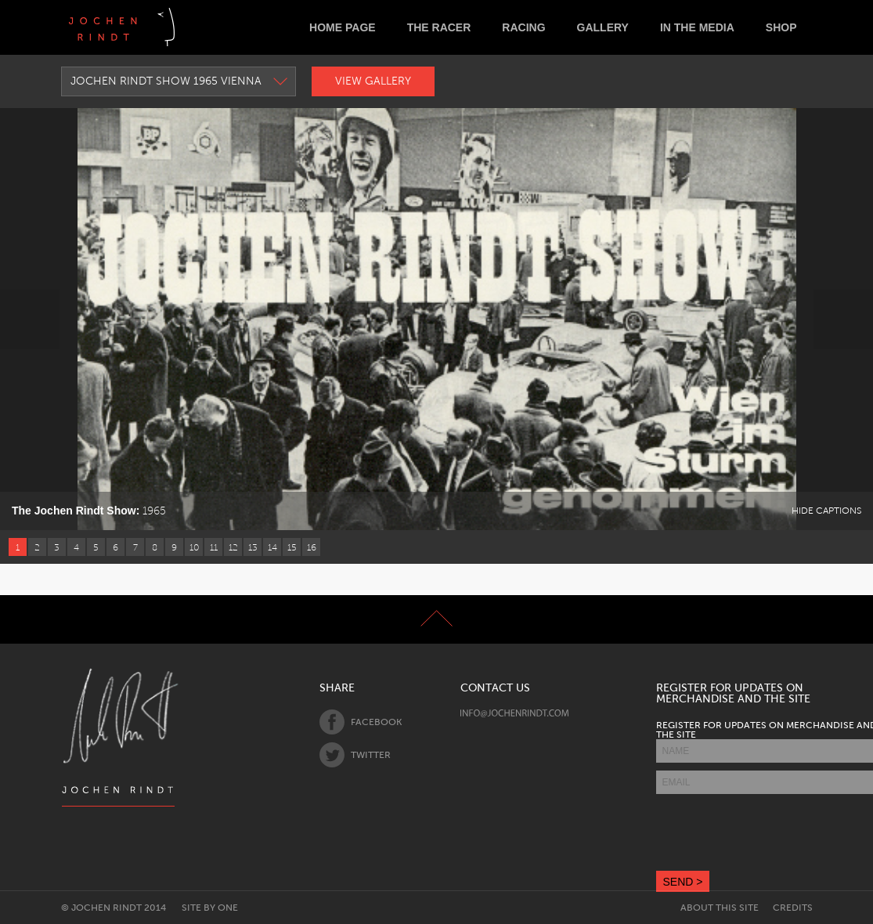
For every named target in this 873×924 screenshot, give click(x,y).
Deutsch (199, 27)
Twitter (355, 754)
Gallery (603, 27)
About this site (719, 907)
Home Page (342, 27)
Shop (781, 27)
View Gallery (373, 81)
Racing (523, 27)
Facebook (360, 722)
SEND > (683, 881)
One (228, 907)
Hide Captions (826, 510)
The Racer (439, 27)
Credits (793, 907)
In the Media (697, 27)
